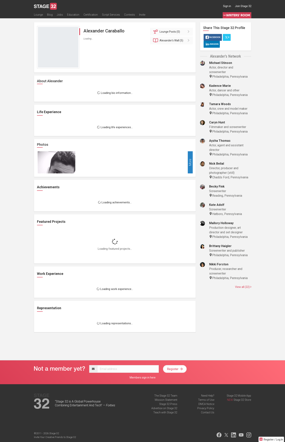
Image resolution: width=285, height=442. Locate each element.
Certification (90, 14)
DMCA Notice (206, 404)
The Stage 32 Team (165, 395)
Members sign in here (143, 377)
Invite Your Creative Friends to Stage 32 (55, 437)
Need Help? (207, 395)
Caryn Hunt (217, 122)
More (190, 162)
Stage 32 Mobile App (239, 395)
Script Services (111, 14)
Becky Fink (217, 186)
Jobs (60, 14)
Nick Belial (216, 163)
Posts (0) (172, 31)
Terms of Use (206, 399)
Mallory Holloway (221, 223)
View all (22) (243, 286)
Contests (129, 14)
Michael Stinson (220, 63)
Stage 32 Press (168, 404)
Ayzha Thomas (219, 141)
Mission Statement (166, 399)
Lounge (38, 14)
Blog (50, 14)
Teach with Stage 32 (165, 412)
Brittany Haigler (220, 246)
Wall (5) (172, 40)
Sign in (227, 6)
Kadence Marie (220, 86)
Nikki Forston (218, 264)
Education (73, 14)
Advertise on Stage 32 (164, 408)
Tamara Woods (220, 104)
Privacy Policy (205, 408)
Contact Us (207, 412)
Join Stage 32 (243, 6)
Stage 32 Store (242, 399)
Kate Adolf (216, 205)
